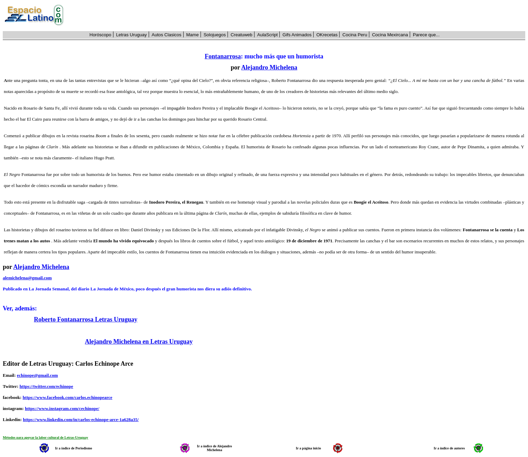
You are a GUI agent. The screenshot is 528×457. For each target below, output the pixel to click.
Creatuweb (241, 34)
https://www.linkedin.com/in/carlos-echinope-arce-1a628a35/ (81, 419)
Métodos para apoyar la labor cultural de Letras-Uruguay (45, 437)
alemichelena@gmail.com (27, 277)
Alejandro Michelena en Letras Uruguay (139, 341)
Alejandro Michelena (269, 67)
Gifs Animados (297, 34)
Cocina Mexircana (390, 34)
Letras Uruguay (131, 34)
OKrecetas (326, 34)
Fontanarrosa (223, 56)
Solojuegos (215, 34)
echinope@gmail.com (37, 375)
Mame (192, 34)
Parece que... (426, 34)
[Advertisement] (298, 15)
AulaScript (267, 34)
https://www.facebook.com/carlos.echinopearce (67, 397)
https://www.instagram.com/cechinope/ (62, 408)
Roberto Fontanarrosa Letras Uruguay (85, 319)
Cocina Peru (354, 34)
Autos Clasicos (167, 34)
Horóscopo (100, 34)
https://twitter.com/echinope (46, 386)
